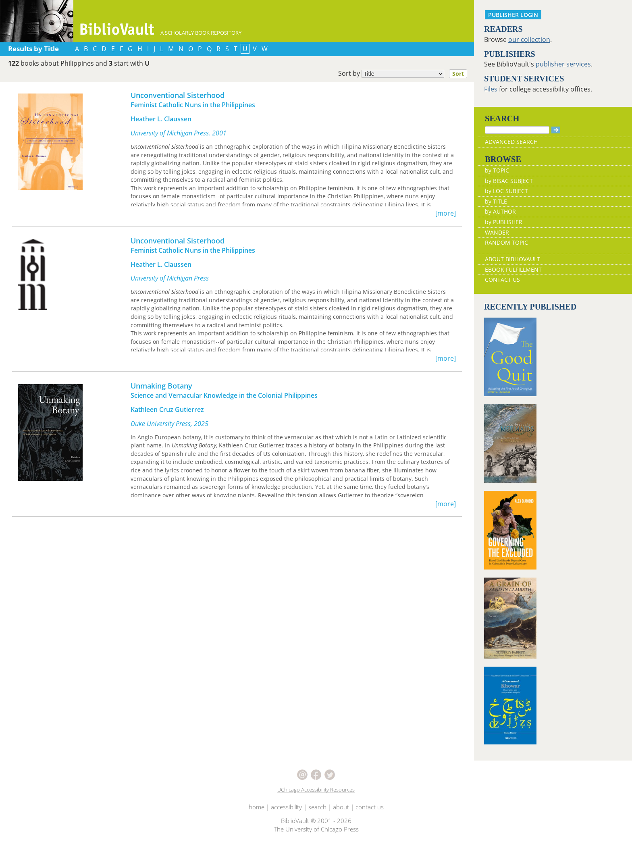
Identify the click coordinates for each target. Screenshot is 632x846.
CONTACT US (502, 279)
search (317, 807)
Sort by (405, 74)
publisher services (563, 64)
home (256, 807)
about (341, 807)
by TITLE (496, 201)
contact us (370, 807)
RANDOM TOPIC (506, 242)
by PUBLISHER (503, 222)
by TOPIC (497, 170)
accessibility (286, 807)
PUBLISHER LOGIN (513, 15)
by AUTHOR (500, 211)
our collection (529, 39)
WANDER (497, 232)
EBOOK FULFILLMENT (513, 269)
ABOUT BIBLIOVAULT (512, 259)
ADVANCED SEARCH (511, 142)
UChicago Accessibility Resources (316, 789)
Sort (458, 73)
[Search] (517, 130)
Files (490, 89)
